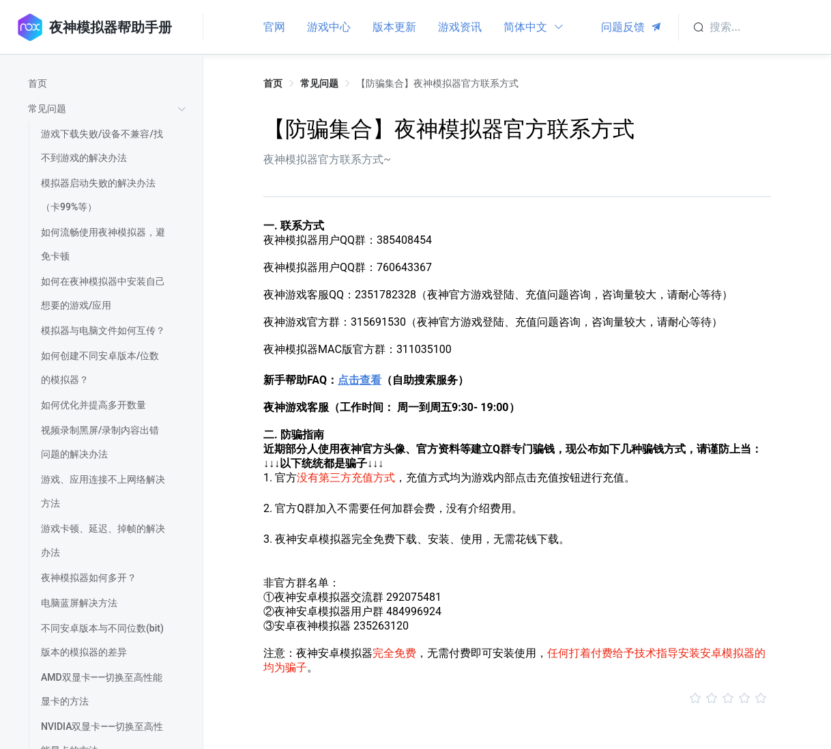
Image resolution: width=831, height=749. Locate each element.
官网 (274, 26)
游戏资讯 (460, 26)
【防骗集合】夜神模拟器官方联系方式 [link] (437, 83)
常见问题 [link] (319, 83)
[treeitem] (109, 83)
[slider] (517, 698)
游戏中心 (329, 26)
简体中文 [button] (534, 26)
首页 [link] (272, 83)
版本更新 (394, 26)
